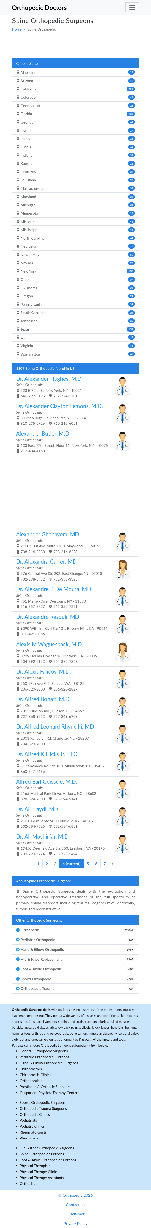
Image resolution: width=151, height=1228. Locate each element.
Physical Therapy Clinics (39, 1171)
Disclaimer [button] (75, 1213)
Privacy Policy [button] (76, 1223)
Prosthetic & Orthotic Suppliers (45, 1086)
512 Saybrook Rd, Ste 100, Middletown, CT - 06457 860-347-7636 (73, 762)
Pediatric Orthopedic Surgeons (44, 1057)
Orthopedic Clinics (35, 1114)
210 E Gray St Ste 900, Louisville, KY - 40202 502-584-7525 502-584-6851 (73, 817)
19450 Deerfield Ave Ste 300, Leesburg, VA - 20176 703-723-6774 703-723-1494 (73, 844)
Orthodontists (31, 1080)
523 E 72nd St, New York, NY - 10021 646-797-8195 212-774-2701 (73, 386)
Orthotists (28, 1183)
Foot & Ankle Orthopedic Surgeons (48, 1160)
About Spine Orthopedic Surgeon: (43, 881)
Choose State (27, 63)
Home (17, 29)
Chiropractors (31, 1069)
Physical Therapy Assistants (42, 1177)
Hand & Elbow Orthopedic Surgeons (49, 1063)
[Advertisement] (75, 45)
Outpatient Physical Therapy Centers (49, 1092)
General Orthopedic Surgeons (44, 1051)
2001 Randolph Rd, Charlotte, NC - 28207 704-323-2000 (73, 734)
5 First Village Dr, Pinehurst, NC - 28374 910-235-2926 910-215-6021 (73, 414)
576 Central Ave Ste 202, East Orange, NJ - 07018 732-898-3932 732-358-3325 (73, 569)
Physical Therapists (35, 1165)
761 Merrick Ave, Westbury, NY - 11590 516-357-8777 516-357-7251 (73, 597)
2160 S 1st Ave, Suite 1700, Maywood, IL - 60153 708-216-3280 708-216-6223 (73, 542)
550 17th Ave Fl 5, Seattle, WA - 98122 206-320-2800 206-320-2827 (73, 679)
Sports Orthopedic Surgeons (43, 1102)
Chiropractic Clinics (35, 1074)
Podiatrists (28, 1120)
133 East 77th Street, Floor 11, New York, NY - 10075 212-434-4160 (73, 441)
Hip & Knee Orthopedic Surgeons (47, 1148)
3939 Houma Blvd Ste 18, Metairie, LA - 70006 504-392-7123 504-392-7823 (73, 652)
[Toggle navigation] (132, 7)
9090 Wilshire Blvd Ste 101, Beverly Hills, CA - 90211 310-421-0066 (73, 624)
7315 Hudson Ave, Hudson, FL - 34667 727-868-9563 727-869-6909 (73, 707)
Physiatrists (29, 1138)
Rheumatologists (33, 1132)
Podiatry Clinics (32, 1126)
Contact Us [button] (75, 1204)
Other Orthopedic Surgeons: (39, 920)
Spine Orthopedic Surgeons (42, 1154)
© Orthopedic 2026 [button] (75, 1195)
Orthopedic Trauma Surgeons (43, 1108)
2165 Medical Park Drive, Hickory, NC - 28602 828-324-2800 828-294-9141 (73, 789)
